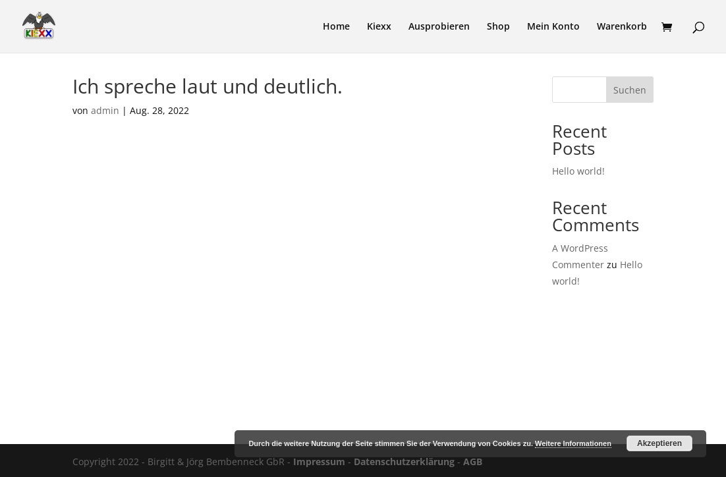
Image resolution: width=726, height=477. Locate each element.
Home (336, 27)
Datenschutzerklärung (404, 461)
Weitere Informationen (573, 443)
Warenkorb (622, 27)
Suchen (629, 90)
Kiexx (379, 27)
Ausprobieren (439, 27)
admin (105, 110)
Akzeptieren (659, 443)
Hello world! (578, 171)
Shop (498, 27)
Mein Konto (553, 27)
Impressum (319, 461)
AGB (472, 461)
